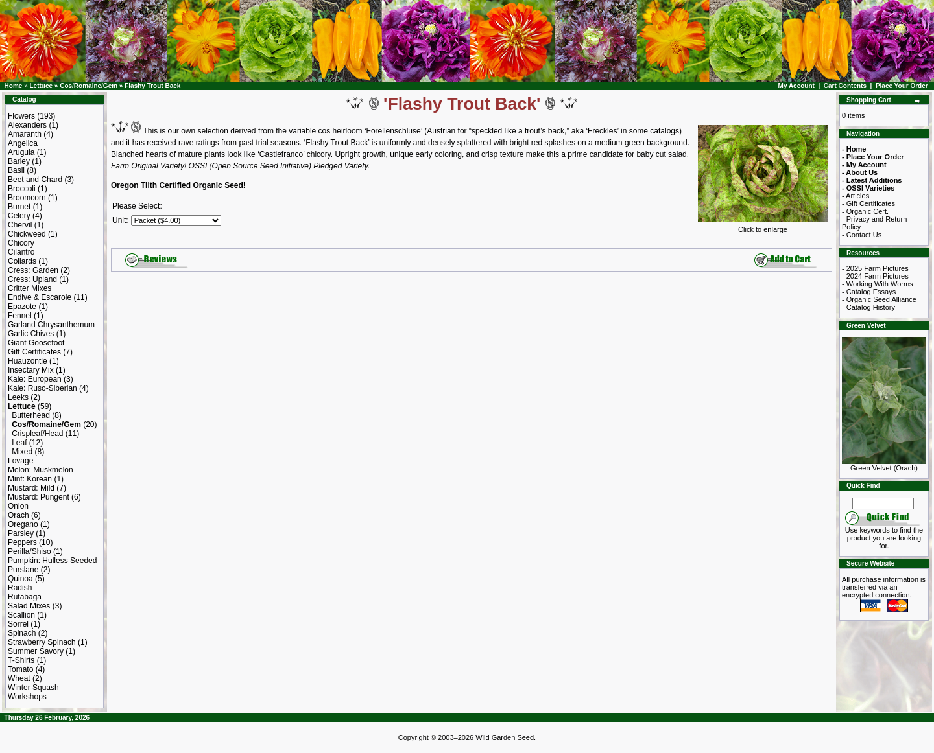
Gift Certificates (34, 351)
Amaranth (25, 134)
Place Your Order (902, 85)
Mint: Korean (30, 478)
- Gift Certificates (868, 203)
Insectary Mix (31, 370)
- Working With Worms (877, 284)
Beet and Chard (35, 179)
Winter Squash (33, 687)
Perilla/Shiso (29, 551)
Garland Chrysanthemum (51, 324)
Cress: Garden (33, 270)
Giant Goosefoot (36, 342)
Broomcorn (27, 197)
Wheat (19, 678)
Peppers (22, 542)
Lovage (20, 460)
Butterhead (31, 415)
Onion (18, 506)
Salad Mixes (29, 605)
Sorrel (18, 624)
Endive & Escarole (39, 297)
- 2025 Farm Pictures (875, 268)
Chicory (21, 243)
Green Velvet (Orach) (884, 465)
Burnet (19, 206)
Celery (19, 215)
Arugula (21, 152)
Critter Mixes (29, 288)
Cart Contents (845, 85)
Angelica (23, 143)
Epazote (22, 306)
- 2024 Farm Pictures (875, 276)
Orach (18, 515)
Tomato (20, 669)
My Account (796, 85)
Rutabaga (25, 596)
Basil (16, 170)
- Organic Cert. (865, 211)
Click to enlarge (763, 226)
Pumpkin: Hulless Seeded (52, 560)
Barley (19, 161)
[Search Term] (883, 503)
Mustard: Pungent (38, 497)
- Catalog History (868, 307)
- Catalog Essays (869, 291)
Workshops (27, 696)
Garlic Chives (31, 333)
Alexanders (27, 125)
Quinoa (20, 578)
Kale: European (35, 379)
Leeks (18, 397)
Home (14, 85)
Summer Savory (36, 651)
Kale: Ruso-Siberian (42, 388)
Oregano (23, 524)
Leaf (19, 442)
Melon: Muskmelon (40, 469)
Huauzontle (27, 360)
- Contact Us (861, 234)
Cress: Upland (32, 279)
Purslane (23, 569)
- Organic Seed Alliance (879, 299)
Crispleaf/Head (37, 433)
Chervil (20, 224)
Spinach (22, 633)
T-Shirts (21, 660)
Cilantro (21, 252)
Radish (20, 587)
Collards (22, 261)
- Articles (855, 196)
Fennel (20, 315)
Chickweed (27, 233)
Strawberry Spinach (42, 642)
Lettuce (41, 85)
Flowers (21, 116)
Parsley (21, 533)
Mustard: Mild (31, 487)
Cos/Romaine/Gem (88, 85)
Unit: (120, 220)
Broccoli (22, 188)
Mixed (22, 451)
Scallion (21, 615)
